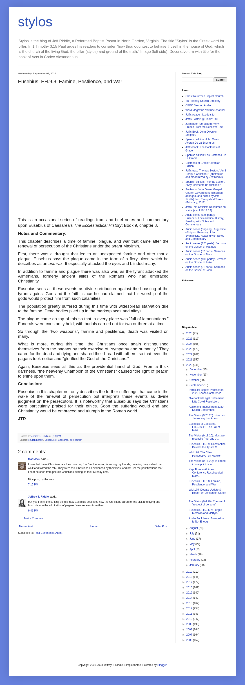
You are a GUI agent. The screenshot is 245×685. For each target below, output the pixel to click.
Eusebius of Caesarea (56, 439)
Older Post (161, 526)
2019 (189, 571)
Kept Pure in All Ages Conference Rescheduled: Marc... (206, 473)
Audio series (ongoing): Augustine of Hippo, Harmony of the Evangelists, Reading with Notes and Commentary (205, 234)
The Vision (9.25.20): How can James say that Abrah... (207, 417)
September (196, 385)
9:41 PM (33, 510)
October (194, 380)
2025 (189, 338)
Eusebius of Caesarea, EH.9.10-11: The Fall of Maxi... (204, 427)
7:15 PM (33, 484)
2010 (189, 619)
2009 (189, 624)
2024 (189, 343)
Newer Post (26, 526)
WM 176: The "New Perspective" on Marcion (205, 454)
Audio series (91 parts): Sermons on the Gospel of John (205, 268)
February (195, 559)
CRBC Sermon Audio (198, 105)
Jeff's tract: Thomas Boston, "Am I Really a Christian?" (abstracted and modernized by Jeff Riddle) (205, 174)
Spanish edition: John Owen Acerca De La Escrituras (202, 141)
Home (94, 526)
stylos (35, 21)
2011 (189, 613)
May (192, 544)
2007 (189, 634)
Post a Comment (34, 518)
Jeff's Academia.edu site (199, 114)
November (196, 374)
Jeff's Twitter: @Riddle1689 (201, 119)
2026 (189, 333)
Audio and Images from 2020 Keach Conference (206, 408)
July (192, 533)
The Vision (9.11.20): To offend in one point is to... (207, 462)
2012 (189, 608)
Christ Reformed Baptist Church (204, 96)
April (192, 549)
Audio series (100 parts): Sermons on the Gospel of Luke (205, 261)
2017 (189, 582)
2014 (189, 597)
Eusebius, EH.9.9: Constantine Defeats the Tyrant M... (207, 446)
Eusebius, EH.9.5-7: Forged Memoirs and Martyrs (205, 511)
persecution (76, 439)
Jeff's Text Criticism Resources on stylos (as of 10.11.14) (205, 208)
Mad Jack (34, 459)
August (194, 528)
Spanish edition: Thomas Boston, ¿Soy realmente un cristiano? (205, 183)
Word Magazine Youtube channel (205, 110)
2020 (189, 365)
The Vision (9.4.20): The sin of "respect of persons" (207, 503)
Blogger (162, 665)
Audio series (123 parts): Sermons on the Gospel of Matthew (205, 245)
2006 (189, 640)
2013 (189, 603)
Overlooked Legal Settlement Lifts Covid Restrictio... (206, 400)
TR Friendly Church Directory (202, 100)
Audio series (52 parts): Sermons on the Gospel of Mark (205, 253)
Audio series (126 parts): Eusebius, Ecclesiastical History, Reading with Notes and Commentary (204, 219)
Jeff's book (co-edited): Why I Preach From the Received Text (204, 125)
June (192, 538)
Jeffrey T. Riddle (38, 496)
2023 (189, 349)
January (194, 565)
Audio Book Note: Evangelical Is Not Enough (206, 520)
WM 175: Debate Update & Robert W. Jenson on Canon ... (207, 493)
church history (35, 439)
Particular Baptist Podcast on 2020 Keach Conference (206, 391)
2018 (189, 576)
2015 (189, 592)
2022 (189, 354)
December (196, 369)
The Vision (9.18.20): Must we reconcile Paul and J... (207, 437)
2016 (189, 587)
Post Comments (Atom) (48, 532)
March (193, 554)
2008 (189, 629)
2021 (189, 359)
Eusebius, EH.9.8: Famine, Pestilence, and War (205, 483)
